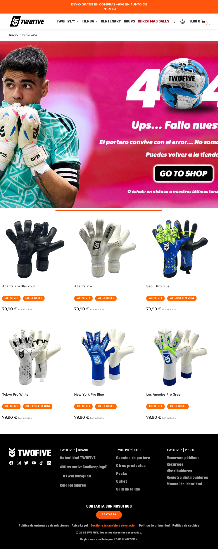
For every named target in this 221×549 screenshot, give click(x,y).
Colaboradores (73, 485)
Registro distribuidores (187, 478)
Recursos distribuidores (179, 468)
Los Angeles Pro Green (164, 394)
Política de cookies (185, 525)
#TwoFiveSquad (79, 476)
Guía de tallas (128, 489)
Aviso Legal (80, 525)
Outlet (121, 482)
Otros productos (131, 466)
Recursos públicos (183, 458)
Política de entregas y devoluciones (44, 525)
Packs (121, 474)
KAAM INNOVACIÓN (125, 539)
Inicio (13, 35)
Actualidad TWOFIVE (78, 458)
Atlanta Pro (83, 286)
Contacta (109, 515)
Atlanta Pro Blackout (18, 286)
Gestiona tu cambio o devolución (113, 525)
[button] (200, 21)
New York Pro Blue (89, 394)
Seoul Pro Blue (157, 286)
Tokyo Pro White (15, 394)
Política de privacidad (154, 525)
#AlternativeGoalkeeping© (83, 467)
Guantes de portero (133, 458)
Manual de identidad (184, 484)
